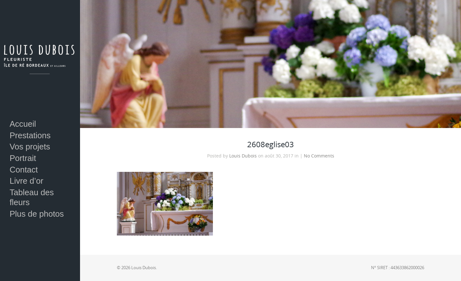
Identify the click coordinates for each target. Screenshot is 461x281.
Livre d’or (26, 180)
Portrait (23, 158)
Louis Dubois (243, 156)
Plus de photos (37, 213)
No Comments (319, 156)
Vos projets (30, 146)
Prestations (30, 135)
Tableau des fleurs (32, 197)
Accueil (23, 123)
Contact (24, 169)
